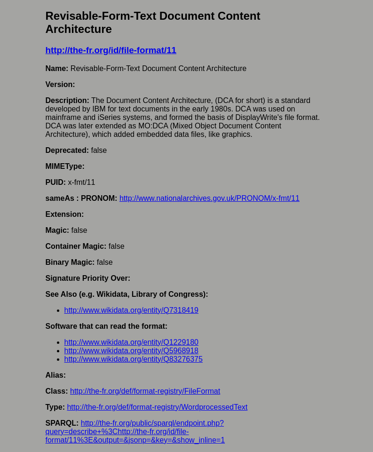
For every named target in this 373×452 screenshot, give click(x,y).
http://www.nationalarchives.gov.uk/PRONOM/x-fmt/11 (209, 198)
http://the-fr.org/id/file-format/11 (111, 50)
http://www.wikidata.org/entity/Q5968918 (131, 351)
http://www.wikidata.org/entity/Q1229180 (131, 342)
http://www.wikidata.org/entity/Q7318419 (131, 310)
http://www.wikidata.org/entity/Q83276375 (133, 359)
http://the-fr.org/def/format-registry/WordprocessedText (157, 407)
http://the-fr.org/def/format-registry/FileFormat (145, 391)
